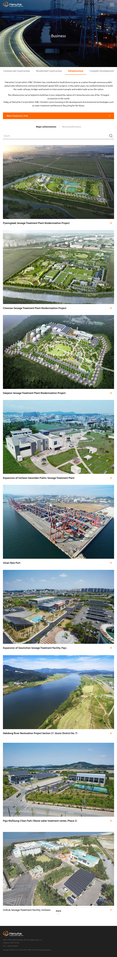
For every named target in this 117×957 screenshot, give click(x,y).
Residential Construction (49, 70)
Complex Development (102, 70)
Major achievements (46, 126)
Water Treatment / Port (17, 115)
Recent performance (71, 126)
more (58, 911)
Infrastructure (75, 70)
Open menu (112, 4)
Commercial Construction (16, 70)
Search (110, 135)
